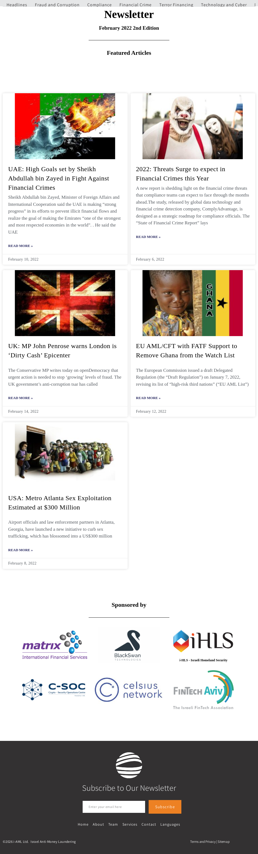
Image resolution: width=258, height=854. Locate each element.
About (99, 824)
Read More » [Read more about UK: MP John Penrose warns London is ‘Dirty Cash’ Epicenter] (20, 398)
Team (113, 824)
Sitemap (223, 841)
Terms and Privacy (202, 841)
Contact (148, 824)
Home (84, 824)
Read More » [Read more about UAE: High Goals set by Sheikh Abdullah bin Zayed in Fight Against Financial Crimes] (20, 246)
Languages (169, 824)
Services (129, 824)
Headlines (17, 5)
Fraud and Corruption (57, 5)
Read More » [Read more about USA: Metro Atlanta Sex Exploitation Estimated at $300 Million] (20, 550)
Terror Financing (176, 5)
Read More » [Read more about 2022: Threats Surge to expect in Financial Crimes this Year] (148, 237)
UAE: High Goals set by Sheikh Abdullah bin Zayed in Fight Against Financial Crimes (58, 178)
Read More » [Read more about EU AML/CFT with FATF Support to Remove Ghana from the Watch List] (148, 398)
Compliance (99, 5)
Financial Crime (135, 5)
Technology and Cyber (224, 5)
